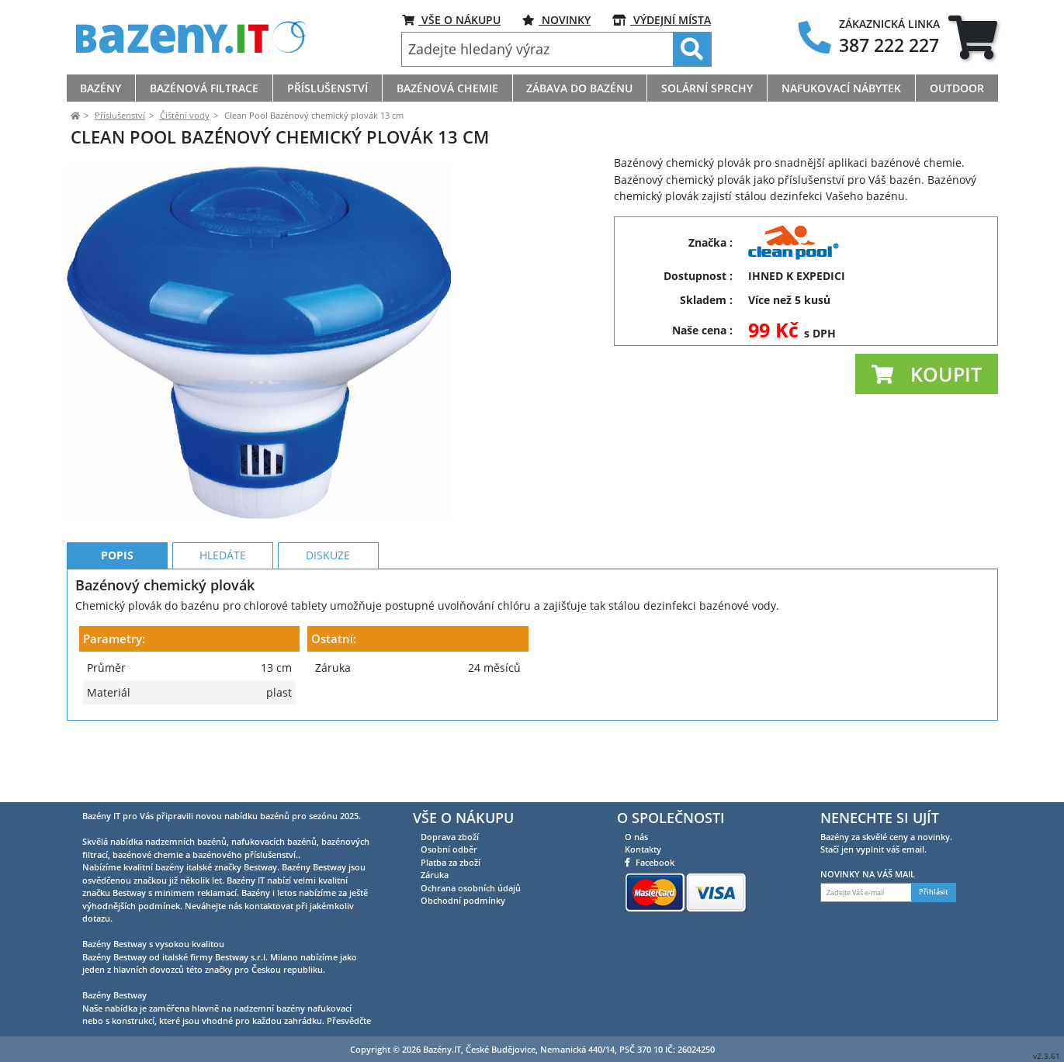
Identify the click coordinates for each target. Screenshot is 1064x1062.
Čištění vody (185, 115)
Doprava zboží (450, 836)
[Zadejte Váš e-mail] (866, 893)
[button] (927, 374)
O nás (636, 836)
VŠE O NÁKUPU (451, 20)
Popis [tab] (117, 624)
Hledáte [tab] (222, 624)
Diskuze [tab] (328, 624)
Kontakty (643, 849)
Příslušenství (120, 115)
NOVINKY (556, 20)
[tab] (973, 37)
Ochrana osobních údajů (471, 888)
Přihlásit (933, 893)
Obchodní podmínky (463, 900)
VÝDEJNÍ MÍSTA (661, 20)
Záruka (435, 874)
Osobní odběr (449, 849)
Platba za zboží (450, 862)
